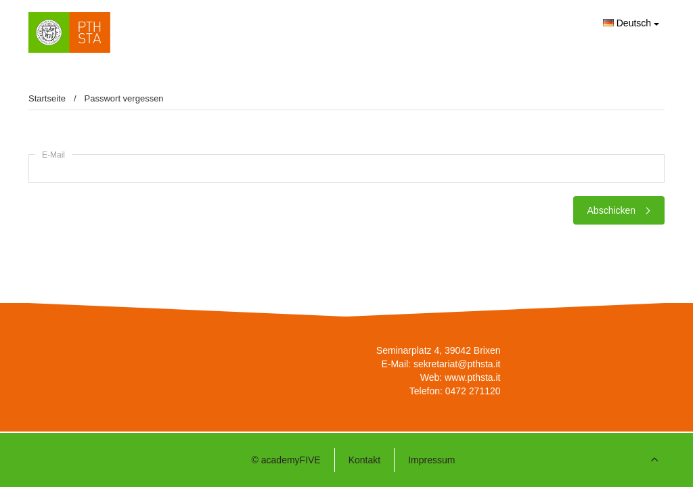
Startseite (47, 98)
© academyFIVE (286, 460)
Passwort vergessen (124, 98)
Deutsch (631, 23)
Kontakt (364, 460)
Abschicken (618, 210)
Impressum (431, 460)
